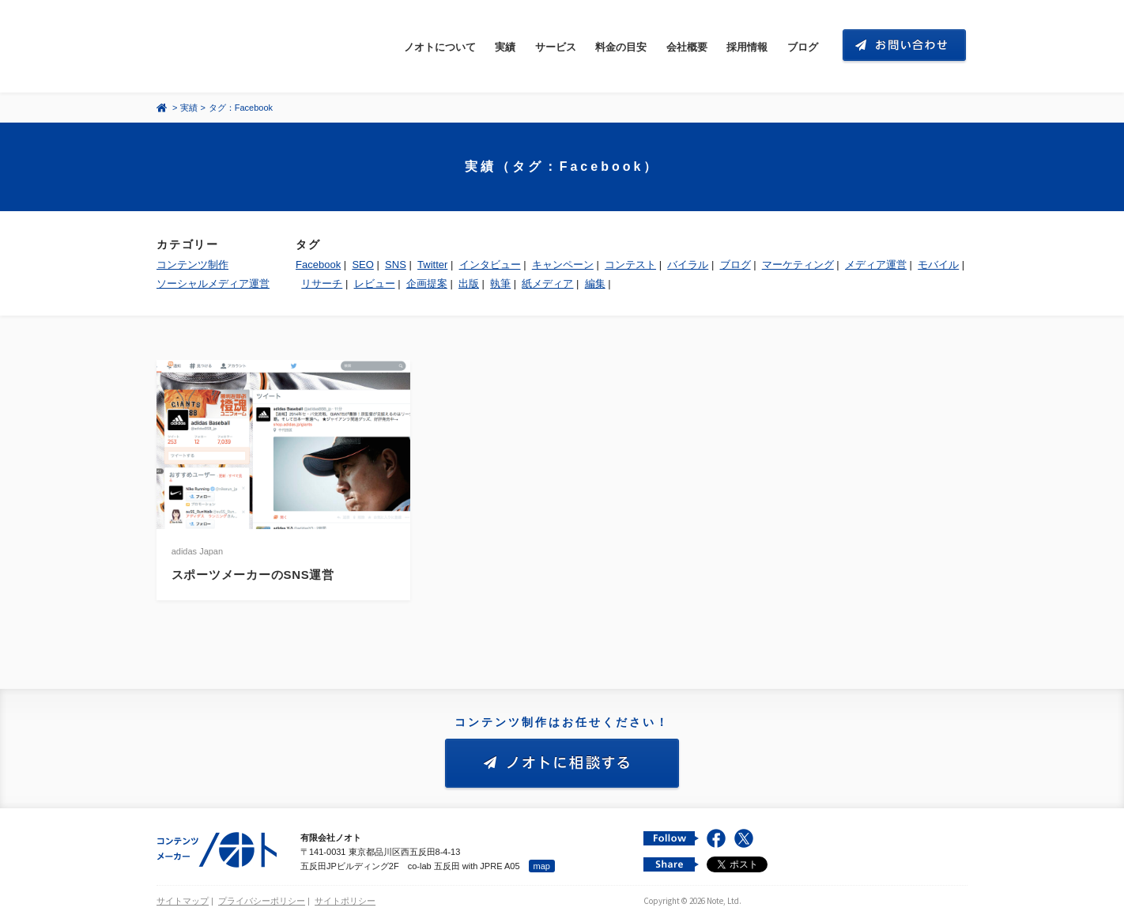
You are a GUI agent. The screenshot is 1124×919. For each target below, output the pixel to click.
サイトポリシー (345, 901)
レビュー (374, 283)
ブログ (802, 47)
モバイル (938, 264)
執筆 (500, 283)
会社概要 (686, 47)
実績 (505, 47)
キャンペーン (563, 264)
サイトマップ (183, 901)
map (542, 866)
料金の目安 (621, 47)
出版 (468, 283)
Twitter (432, 264)
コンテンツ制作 (192, 264)
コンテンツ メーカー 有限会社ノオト (231, 46)
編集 (595, 283)
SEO (362, 264)
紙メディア (547, 283)
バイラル (687, 264)
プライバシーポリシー (261, 901)
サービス (555, 47)
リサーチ (321, 283)
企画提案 (426, 283)
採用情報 (747, 47)
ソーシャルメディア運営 (213, 283)
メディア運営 (876, 264)
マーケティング (798, 264)
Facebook (318, 264)
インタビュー (490, 264)
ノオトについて (440, 47)
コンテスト (630, 264)
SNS (395, 264)
